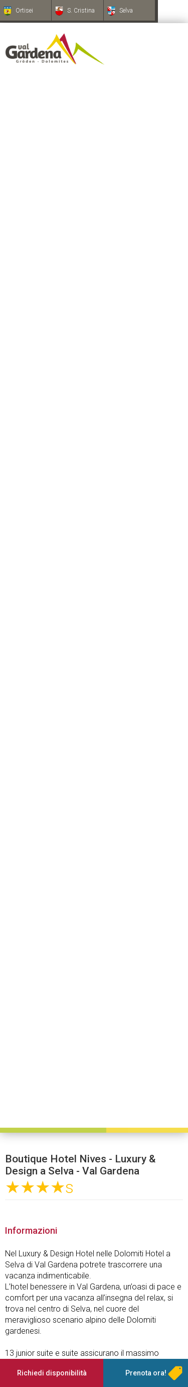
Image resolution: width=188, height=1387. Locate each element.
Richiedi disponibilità (52, 1373)
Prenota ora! (145, 1373)
